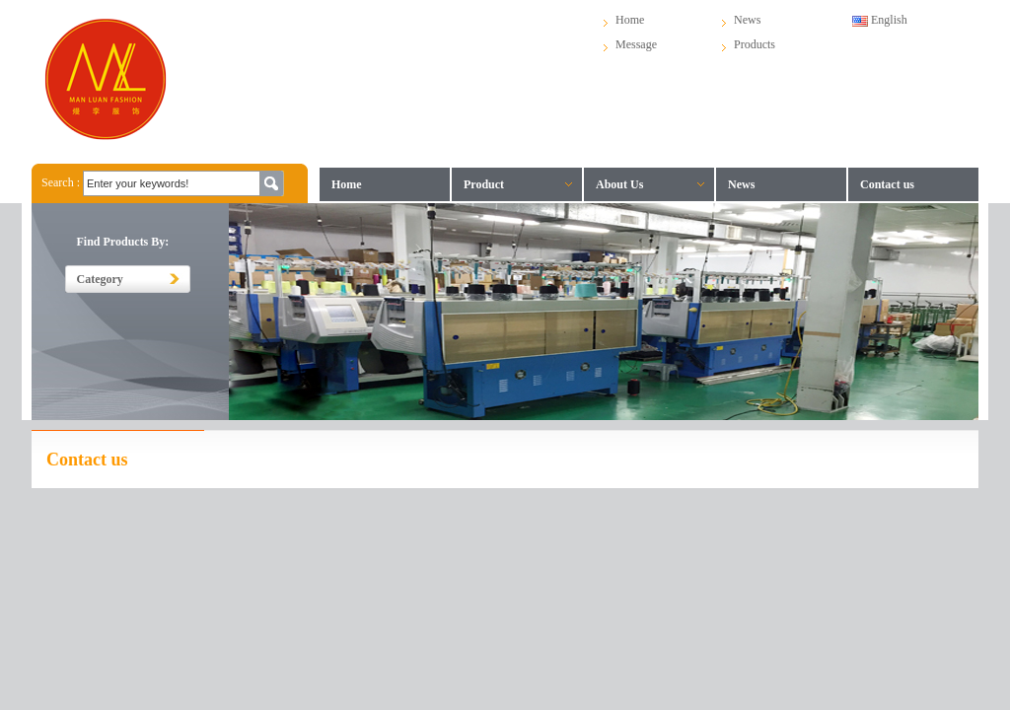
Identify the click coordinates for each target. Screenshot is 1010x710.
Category (100, 279)
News (747, 20)
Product (484, 184)
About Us (619, 184)
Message (636, 44)
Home (629, 20)
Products (754, 44)
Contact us (887, 184)
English (879, 20)
